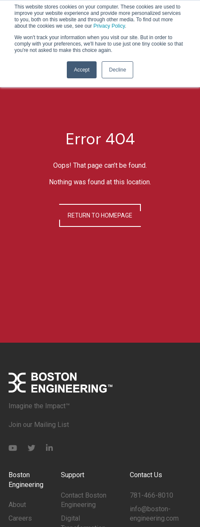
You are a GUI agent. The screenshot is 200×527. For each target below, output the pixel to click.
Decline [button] (117, 70)
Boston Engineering (26, 479)
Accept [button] (82, 70)
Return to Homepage (100, 215)
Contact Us (146, 475)
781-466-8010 (151, 495)
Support (72, 475)
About (17, 505)
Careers (20, 518)
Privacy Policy (109, 26)
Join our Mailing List (39, 425)
